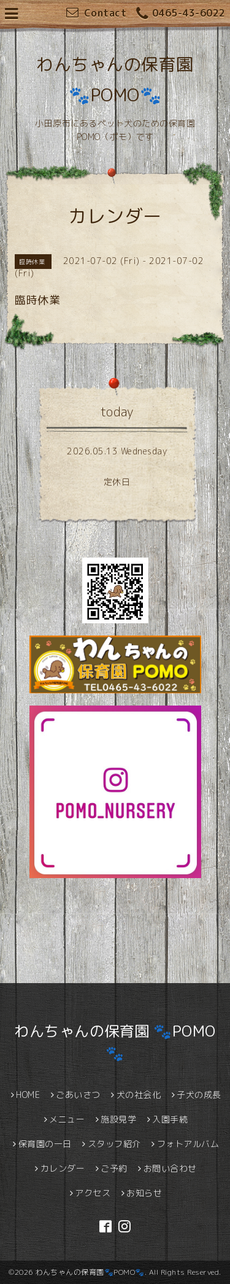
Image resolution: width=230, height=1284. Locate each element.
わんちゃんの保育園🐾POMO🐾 (90, 1272)
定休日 (117, 482)
